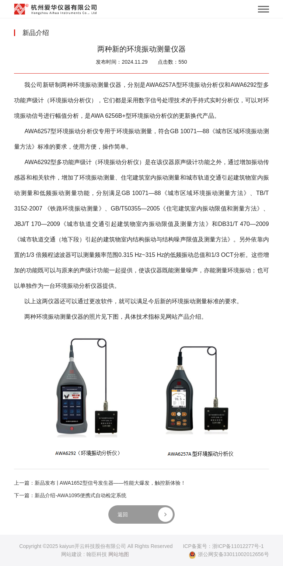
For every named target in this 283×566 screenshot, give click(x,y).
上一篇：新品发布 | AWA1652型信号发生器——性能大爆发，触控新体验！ (99, 482)
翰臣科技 (96, 554)
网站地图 (118, 554)
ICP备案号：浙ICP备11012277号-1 (223, 546)
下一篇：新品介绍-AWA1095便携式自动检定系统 (70, 495)
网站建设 (71, 554)
